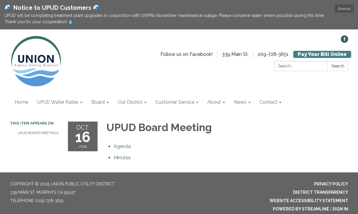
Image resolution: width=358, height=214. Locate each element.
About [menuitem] (214, 102)
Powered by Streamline (301, 209)
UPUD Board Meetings (38, 133)
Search (337, 66)
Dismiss (344, 9)
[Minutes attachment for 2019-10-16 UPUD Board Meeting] (122, 157)
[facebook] (344, 41)
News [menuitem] (240, 102)
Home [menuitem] (21, 102)
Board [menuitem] (98, 102)
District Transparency (320, 192)
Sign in (340, 209)
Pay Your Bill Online (322, 54)
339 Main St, (235, 54)
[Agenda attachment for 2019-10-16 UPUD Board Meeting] (122, 146)
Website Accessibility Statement (309, 200)
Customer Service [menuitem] (174, 102)
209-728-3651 (273, 54)
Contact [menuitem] (268, 102)
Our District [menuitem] (130, 102)
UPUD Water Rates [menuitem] (57, 102)
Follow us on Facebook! (186, 54)
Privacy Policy (331, 184)
